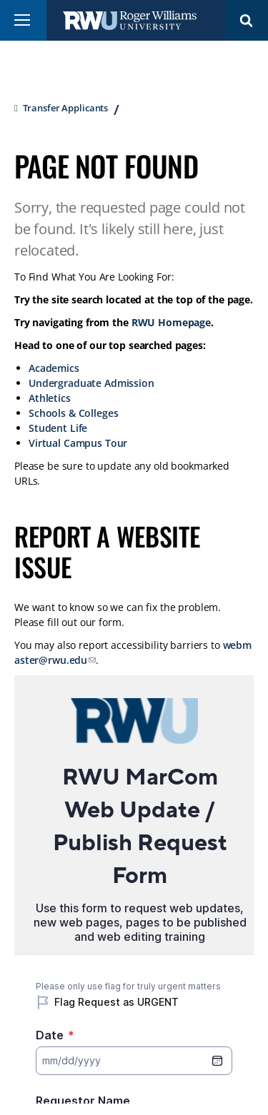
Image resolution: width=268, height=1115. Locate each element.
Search (246, 20)
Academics (54, 368)
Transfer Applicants (66, 107)
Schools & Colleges (73, 413)
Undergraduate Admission (91, 383)
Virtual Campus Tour (78, 443)
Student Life (58, 428)
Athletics (50, 398)
